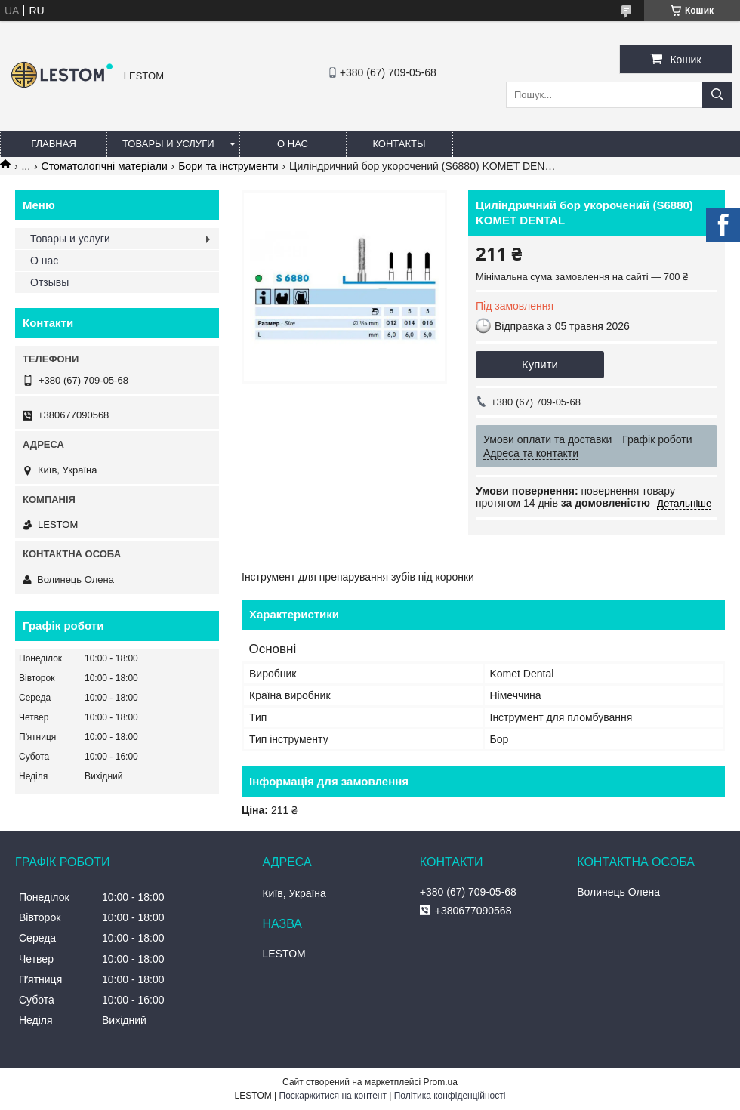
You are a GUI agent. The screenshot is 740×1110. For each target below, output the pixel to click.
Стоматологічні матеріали (105, 166)
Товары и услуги (168, 144)
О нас (292, 144)
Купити (540, 364)
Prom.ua (441, 1082)
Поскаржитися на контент (333, 1095)
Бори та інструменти (228, 166)
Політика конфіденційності (450, 1095)
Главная (53, 144)
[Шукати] (717, 95)
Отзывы (49, 282)
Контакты (398, 144)
